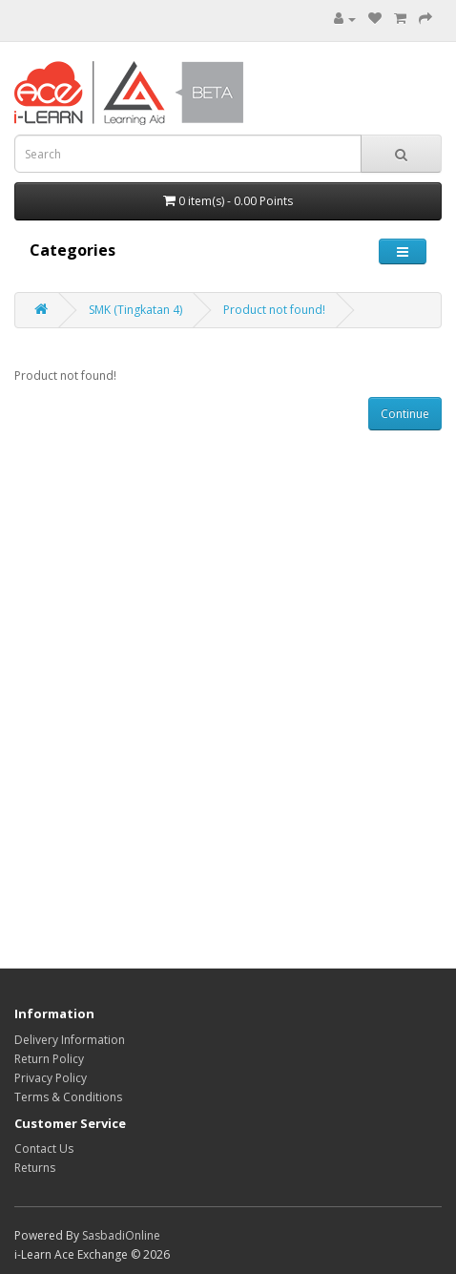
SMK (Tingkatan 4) (135, 310)
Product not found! (274, 310)
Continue (405, 414)
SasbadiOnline (121, 1235)
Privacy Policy (50, 1078)
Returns (34, 1167)
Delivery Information (69, 1040)
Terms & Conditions (68, 1097)
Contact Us (43, 1148)
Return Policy (49, 1059)
